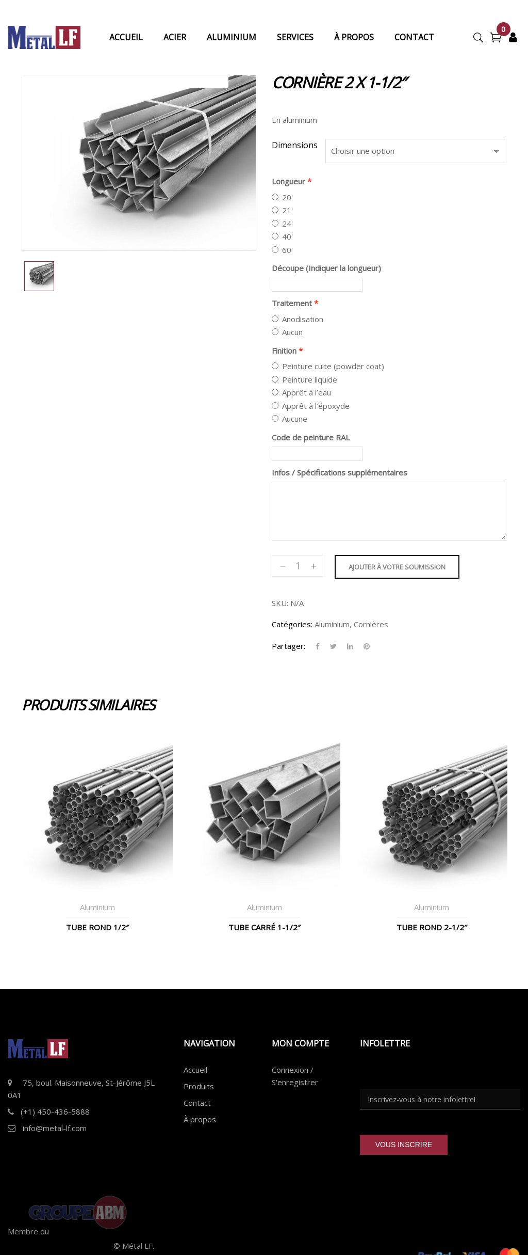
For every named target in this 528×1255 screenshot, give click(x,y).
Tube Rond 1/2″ (97, 927)
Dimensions (295, 145)
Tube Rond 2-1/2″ (432, 927)
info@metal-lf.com (55, 1128)
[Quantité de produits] (298, 565)
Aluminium (332, 624)
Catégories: (292, 624)
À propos (200, 1119)
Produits (199, 1086)
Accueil (195, 1070)
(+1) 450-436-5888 (55, 1111)
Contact (197, 1103)
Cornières (371, 624)
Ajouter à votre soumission (397, 566)
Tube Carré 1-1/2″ (264, 927)
